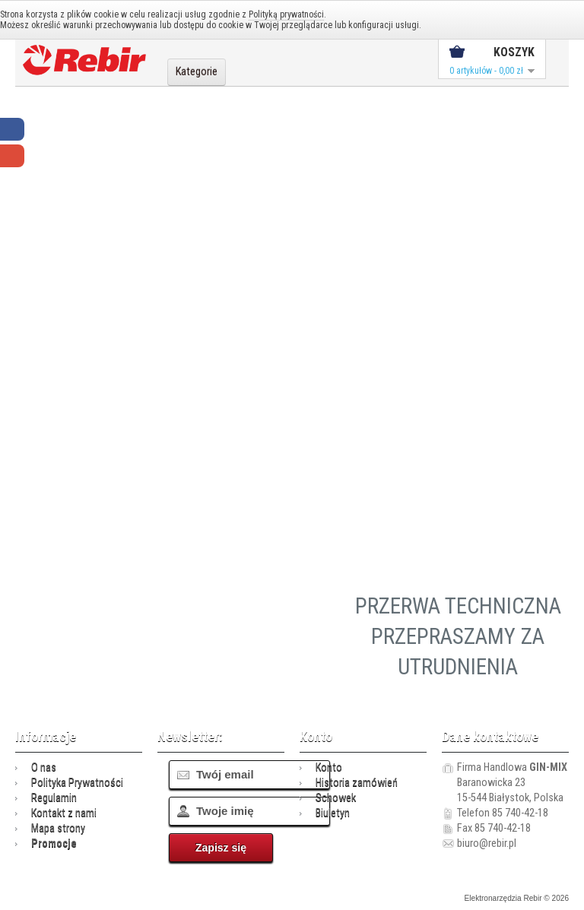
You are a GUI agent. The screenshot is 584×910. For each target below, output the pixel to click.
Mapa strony (58, 828)
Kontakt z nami (64, 813)
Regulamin (54, 797)
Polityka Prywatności (77, 782)
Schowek (336, 797)
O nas (43, 767)
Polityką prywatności (286, 14)
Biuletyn (333, 813)
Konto (329, 767)
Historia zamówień (357, 782)
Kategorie (196, 71)
